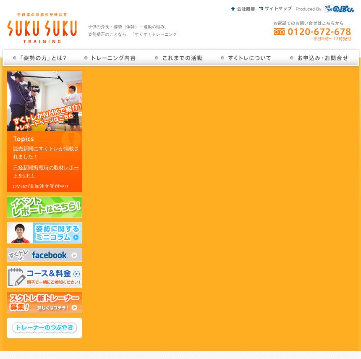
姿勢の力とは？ (40, 58)
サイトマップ (277, 7)
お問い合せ (318, 58)
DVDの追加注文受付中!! (40, 186)
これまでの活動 (178, 58)
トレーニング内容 (110, 58)
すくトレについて (246, 58)
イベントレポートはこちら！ (44, 207)
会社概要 (245, 7)
